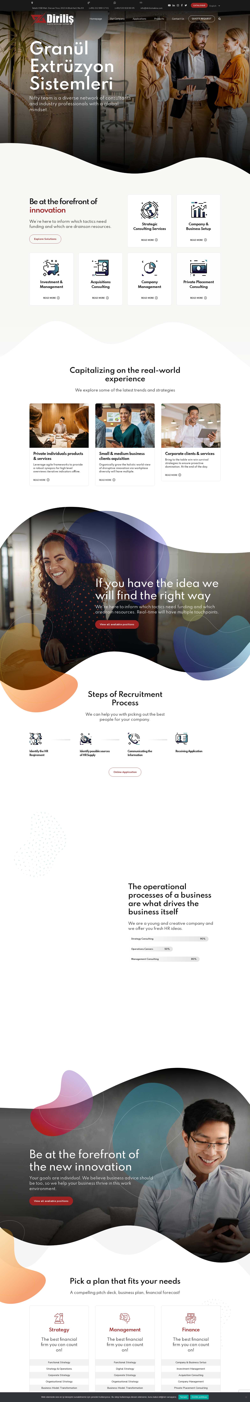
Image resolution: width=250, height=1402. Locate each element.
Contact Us (178, 18)
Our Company (117, 18)
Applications (139, 18)
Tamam (183, 1397)
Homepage (96, 18)
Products (159, 18)
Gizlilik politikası (199, 1397)
